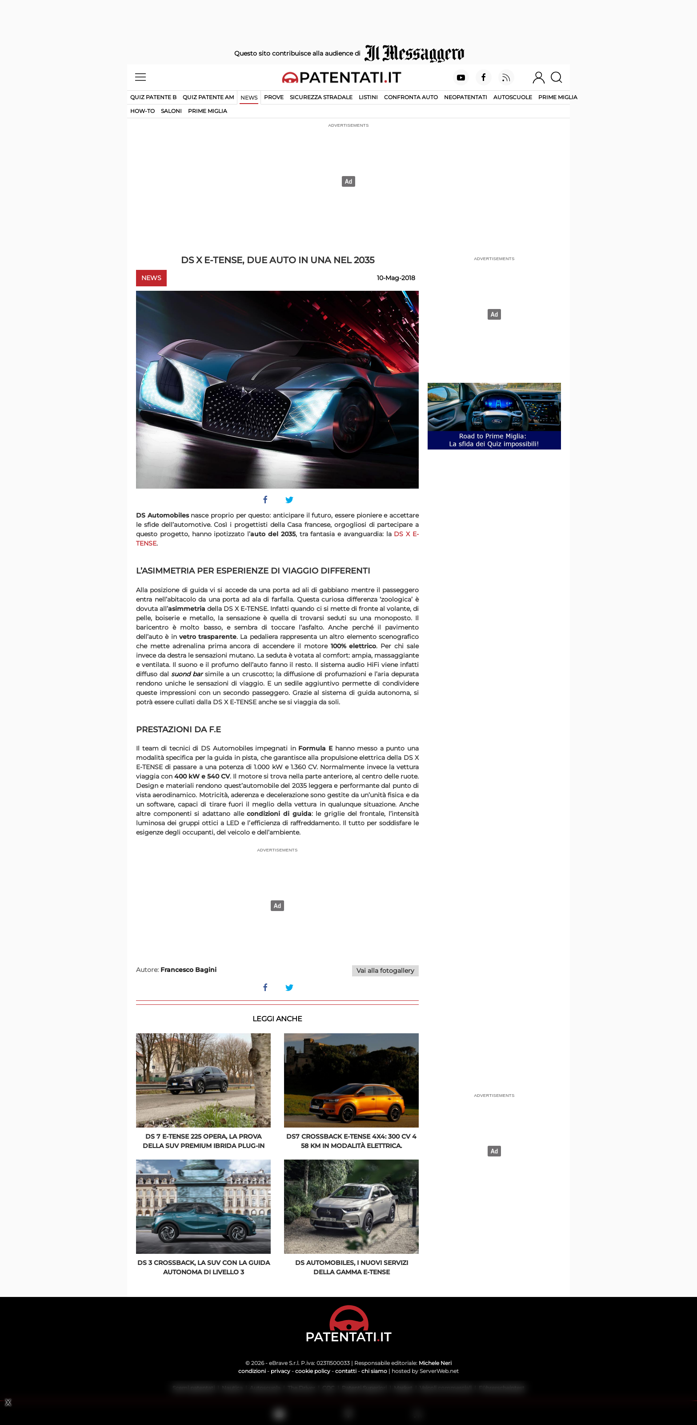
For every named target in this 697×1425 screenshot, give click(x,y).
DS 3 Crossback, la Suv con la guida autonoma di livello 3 (203, 1267)
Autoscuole (512, 97)
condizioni (252, 1371)
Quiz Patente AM (208, 97)
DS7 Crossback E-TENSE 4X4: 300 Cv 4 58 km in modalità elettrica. (351, 1141)
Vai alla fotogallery (385, 971)
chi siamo (374, 1371)
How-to (142, 111)
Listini (368, 97)
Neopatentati (465, 97)
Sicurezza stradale (321, 97)
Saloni (171, 111)
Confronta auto (411, 97)
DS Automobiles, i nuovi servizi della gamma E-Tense (351, 1267)
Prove (274, 97)
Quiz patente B (153, 97)
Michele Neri (435, 1363)
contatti (346, 1371)
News (248, 97)
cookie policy (312, 1371)
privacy (280, 1371)
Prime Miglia (557, 97)
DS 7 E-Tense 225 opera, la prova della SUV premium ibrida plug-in (203, 1141)
